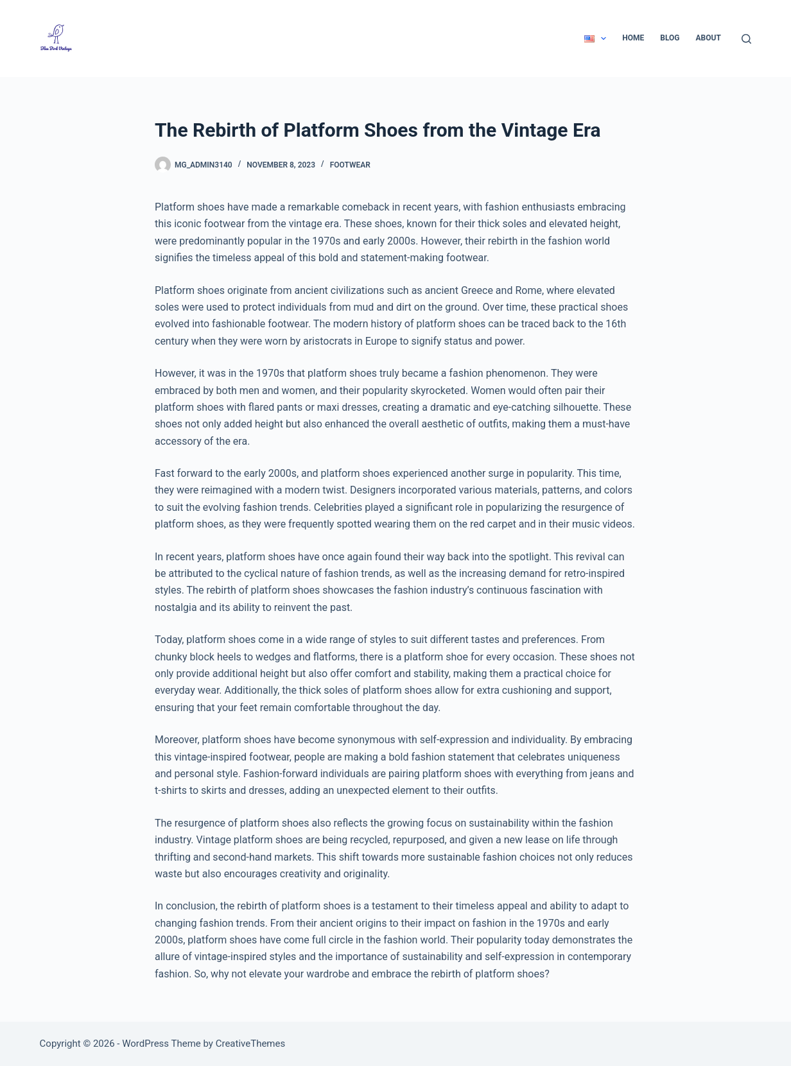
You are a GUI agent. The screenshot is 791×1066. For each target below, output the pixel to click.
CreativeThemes (251, 1043)
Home (633, 37)
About (708, 37)
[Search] (746, 39)
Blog (669, 37)
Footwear (350, 164)
